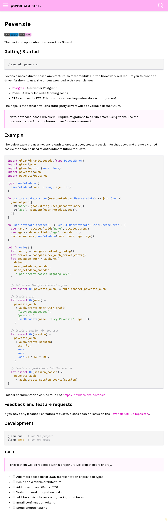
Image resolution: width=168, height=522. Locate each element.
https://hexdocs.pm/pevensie (84, 395)
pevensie (20, 5)
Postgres (18, 88)
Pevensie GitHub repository (130, 414)
